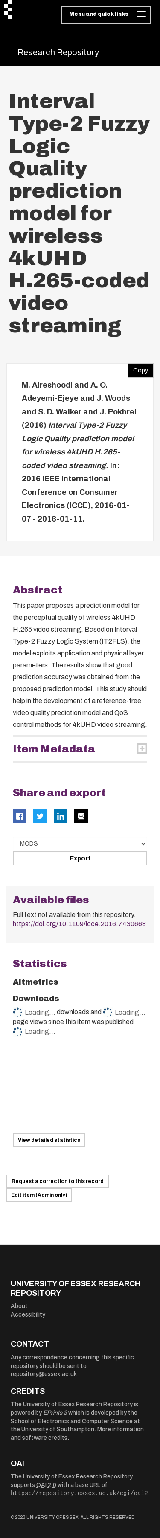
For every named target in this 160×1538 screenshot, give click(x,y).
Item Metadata (54, 749)
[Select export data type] (80, 844)
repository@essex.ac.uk (44, 1374)
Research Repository (58, 52)
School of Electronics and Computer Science (72, 1421)
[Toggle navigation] (106, 15)
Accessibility (28, 1314)
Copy (138, 368)
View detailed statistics (49, 1140)
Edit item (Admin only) (39, 1195)
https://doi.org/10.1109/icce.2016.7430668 (79, 924)
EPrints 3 (55, 1413)
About (19, 1306)
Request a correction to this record (58, 1181)
